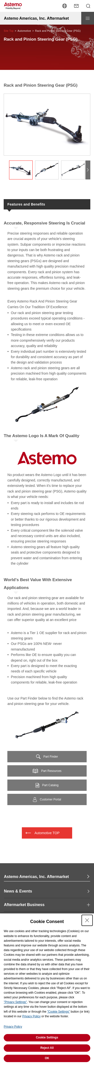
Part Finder (50, 756)
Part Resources (51, 771)
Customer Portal (50, 799)
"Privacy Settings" (15, 1002)
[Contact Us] (76, 5)
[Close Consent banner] (87, 920)
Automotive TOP (46, 833)
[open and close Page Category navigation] (47, 904)
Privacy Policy (31, 1016)
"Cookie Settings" (58, 1011)
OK (47, 1058)
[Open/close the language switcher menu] (64, 6)
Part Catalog (50, 785)
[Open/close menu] (87, 18)
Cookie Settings (47, 1037)
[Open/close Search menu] (88, 6)
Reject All (47, 1048)
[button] (87, 169)
